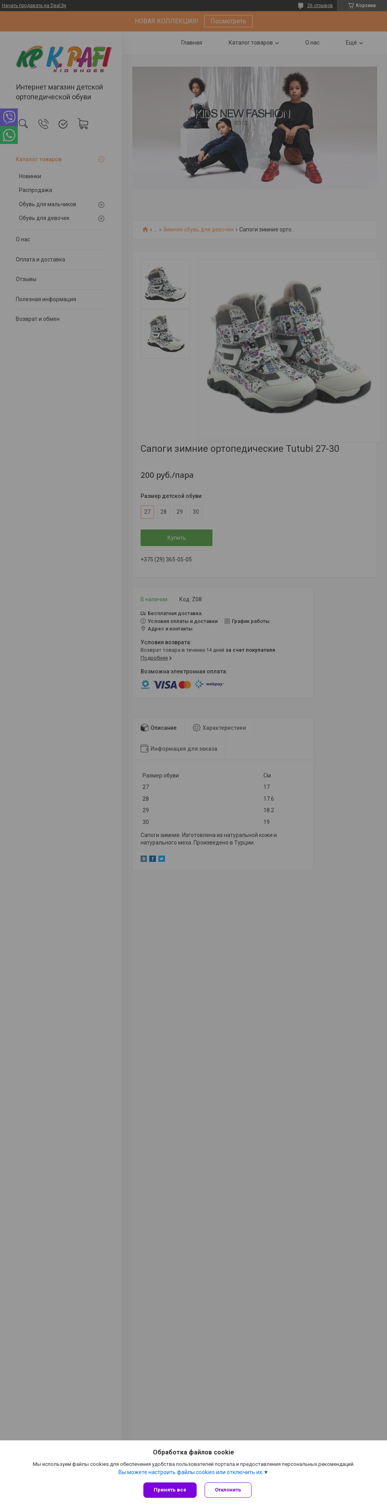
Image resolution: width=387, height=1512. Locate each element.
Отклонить (228, 1490)
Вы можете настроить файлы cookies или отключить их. (190, 1472)
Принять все (170, 1490)
